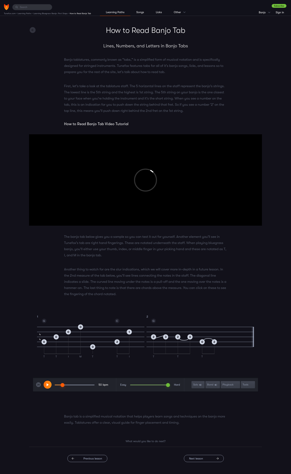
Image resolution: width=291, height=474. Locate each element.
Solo (197, 385)
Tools (248, 385)
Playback (230, 385)
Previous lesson (92, 458)
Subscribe (279, 6)
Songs (140, 12)
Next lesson (196, 458)
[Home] (6, 7)
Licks (159, 12)
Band (212, 385)
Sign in (280, 12)
